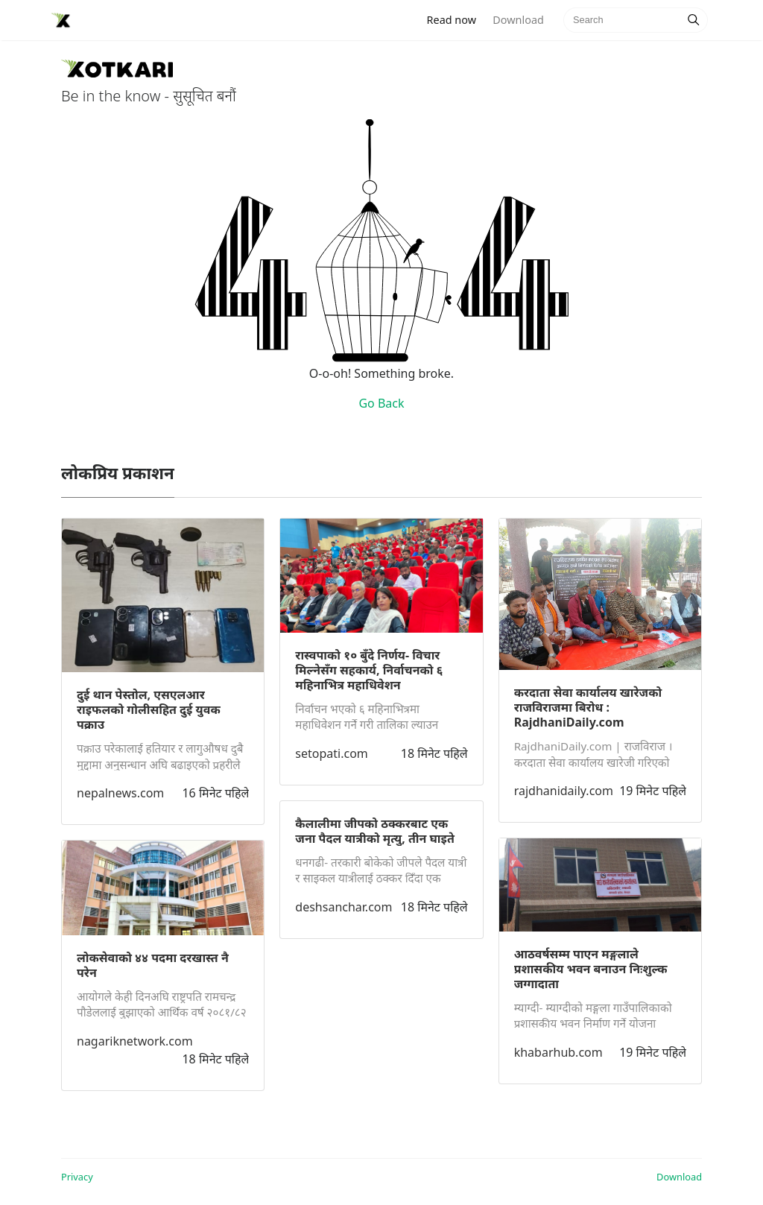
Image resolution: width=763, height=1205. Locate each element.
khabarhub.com (558, 1052)
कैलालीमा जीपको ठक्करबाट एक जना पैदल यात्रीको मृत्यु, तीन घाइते (375, 831)
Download (518, 20)
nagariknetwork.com (135, 1041)
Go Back (381, 403)
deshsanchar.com (343, 907)
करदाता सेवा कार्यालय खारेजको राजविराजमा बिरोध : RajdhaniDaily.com (588, 707)
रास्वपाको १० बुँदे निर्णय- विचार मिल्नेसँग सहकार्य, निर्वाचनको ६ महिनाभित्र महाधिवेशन (369, 670)
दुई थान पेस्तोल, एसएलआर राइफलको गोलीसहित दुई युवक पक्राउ (149, 709)
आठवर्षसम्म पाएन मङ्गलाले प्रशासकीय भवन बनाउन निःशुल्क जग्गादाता (591, 969)
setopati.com (331, 753)
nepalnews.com (120, 793)
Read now (456, 19)
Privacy (77, 1176)
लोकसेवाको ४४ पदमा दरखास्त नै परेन (153, 965)
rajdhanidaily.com (563, 790)
